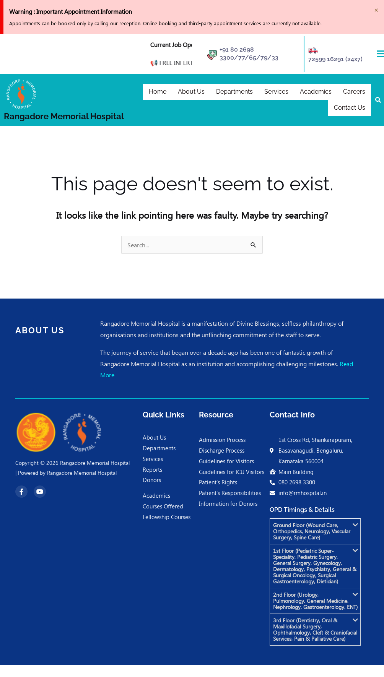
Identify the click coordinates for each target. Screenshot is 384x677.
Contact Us (349, 108)
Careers (354, 90)
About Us (191, 90)
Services (276, 90)
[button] (315, 531)
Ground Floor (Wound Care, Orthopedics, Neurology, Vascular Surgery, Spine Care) (311, 531)
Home (157, 90)
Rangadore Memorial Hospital (64, 116)
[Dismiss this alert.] (376, 9)
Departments (234, 90)
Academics (316, 90)
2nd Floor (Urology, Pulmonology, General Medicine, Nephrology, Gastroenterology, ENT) (315, 600)
